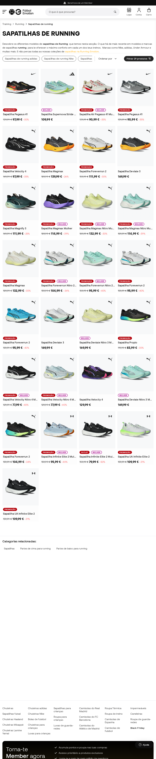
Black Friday (137, 728)
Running (19, 24)
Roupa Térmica (113, 708)
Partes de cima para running (35, 548)
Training (6, 24)
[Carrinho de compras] (149, 12)
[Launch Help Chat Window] (144, 744)
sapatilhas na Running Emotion (82, 51)
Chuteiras (7, 708)
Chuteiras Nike (36, 713)
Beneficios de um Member (78, 3)
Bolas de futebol (37, 719)
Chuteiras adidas (37, 708)
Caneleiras (136, 713)
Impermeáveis (138, 708)
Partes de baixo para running (71, 548)
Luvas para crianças (39, 733)
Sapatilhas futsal (11, 713)
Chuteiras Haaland (12, 719)
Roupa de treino (113, 713)
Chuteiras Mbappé (12, 724)
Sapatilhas (9, 548)
